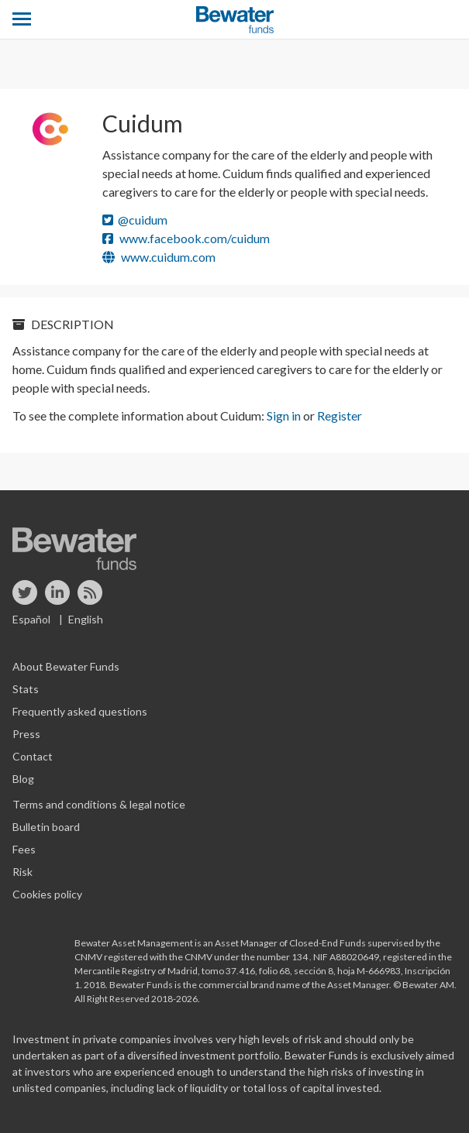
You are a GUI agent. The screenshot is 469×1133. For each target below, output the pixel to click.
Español (31, 619)
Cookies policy (47, 894)
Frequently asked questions (79, 711)
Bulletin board (46, 826)
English (85, 619)
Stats (25, 688)
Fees (24, 849)
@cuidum (134, 219)
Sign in (284, 415)
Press (26, 733)
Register (339, 415)
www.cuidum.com (159, 256)
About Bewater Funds (65, 666)
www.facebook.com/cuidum (186, 238)
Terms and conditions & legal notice (98, 804)
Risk (22, 871)
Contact (32, 756)
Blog (23, 778)
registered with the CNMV (159, 957)
